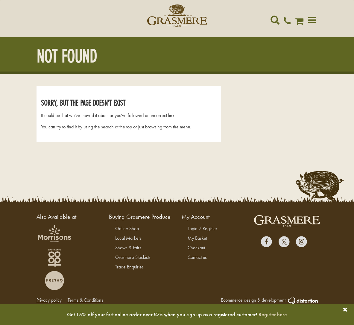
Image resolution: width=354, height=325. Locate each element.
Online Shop (127, 228)
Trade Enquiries (129, 267)
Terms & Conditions (85, 300)
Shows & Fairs (128, 247)
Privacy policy (49, 300)
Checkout (196, 247)
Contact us (197, 257)
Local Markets (128, 238)
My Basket (197, 238)
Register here (273, 314)
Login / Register (202, 228)
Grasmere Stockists (133, 257)
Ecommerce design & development (269, 300)
